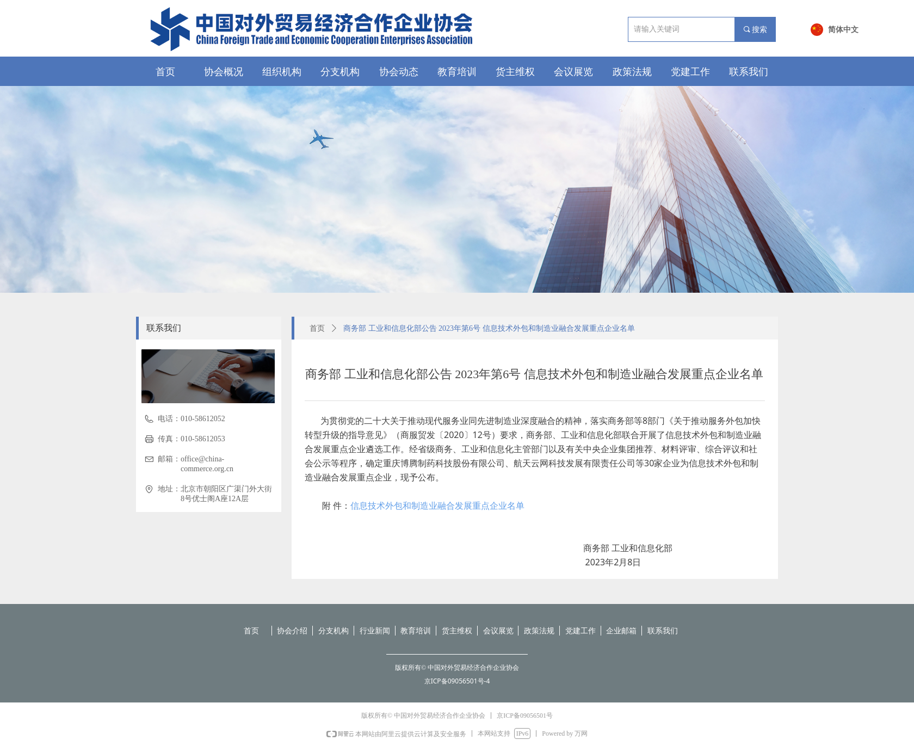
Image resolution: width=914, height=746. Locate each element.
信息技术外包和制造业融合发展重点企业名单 (437, 505)
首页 (317, 328)
